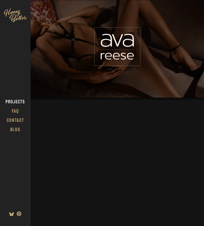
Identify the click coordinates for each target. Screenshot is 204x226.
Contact (15, 120)
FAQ (15, 111)
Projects (15, 101)
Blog (15, 129)
